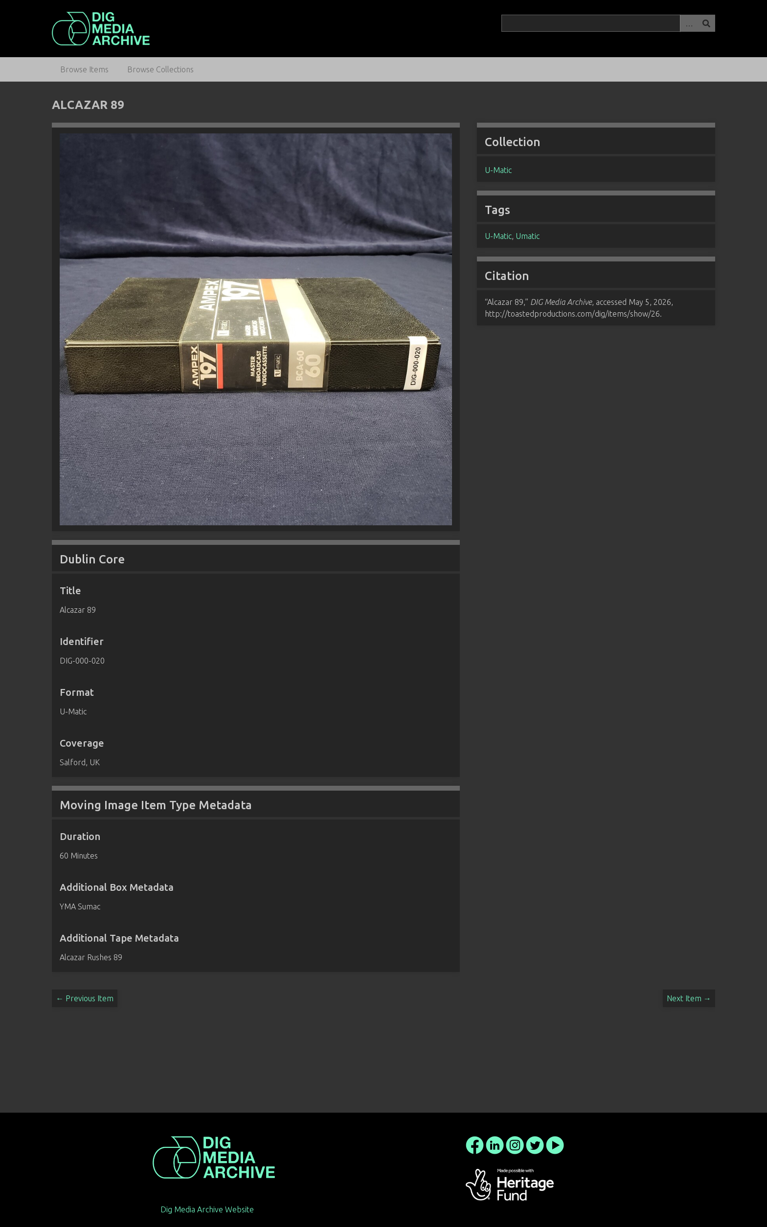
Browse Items (84, 69)
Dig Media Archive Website (207, 1209)
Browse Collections (160, 69)
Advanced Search (689, 23)
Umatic (528, 236)
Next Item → (689, 998)
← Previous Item (84, 998)
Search (706, 23)
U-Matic (498, 170)
